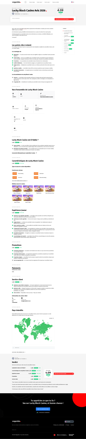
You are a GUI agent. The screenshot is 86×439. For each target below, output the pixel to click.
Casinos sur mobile (58, 2)
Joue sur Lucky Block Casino (64, 19)
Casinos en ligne (32, 2)
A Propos (67, 425)
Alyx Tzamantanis (23, 358)
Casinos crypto (40, 2)
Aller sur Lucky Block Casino (43, 409)
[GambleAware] (54, 435)
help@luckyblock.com (25, 300)
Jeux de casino (49, 2)
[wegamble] (16, 2)
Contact (72, 425)
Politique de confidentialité (58, 425)
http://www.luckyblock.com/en (46, 96)
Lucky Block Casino (23, 28)
